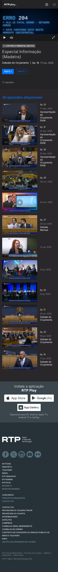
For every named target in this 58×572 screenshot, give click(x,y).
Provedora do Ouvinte (13, 513)
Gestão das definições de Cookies (19, 542)
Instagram (21, 454)
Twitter (13, 454)
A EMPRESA (7, 523)
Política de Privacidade (12, 553)
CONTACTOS (8, 507)
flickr (37, 454)
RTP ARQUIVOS (9, 476)
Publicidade (18, 555)
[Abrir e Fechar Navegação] (54, 4)
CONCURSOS (8, 495)
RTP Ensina (7, 479)
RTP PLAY (6, 483)
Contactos (8, 501)
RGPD (4, 539)
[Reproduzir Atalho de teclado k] (4, 37)
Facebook (5, 454)
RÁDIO (5, 473)
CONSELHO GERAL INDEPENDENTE (17, 526)
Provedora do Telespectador (17, 510)
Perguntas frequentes (13, 498)
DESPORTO (7, 467)
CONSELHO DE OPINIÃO (12, 529)
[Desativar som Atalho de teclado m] (11, 37)
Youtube (29, 454)
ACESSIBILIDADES (10, 517)
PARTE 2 (22, 71)
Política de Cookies (32, 553)
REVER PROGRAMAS (11, 489)
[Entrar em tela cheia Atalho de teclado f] (53, 37)
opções (8, 82)
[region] (29, 25)
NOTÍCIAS (6, 464)
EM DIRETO (7, 486)
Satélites (7, 520)
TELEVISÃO (7, 470)
